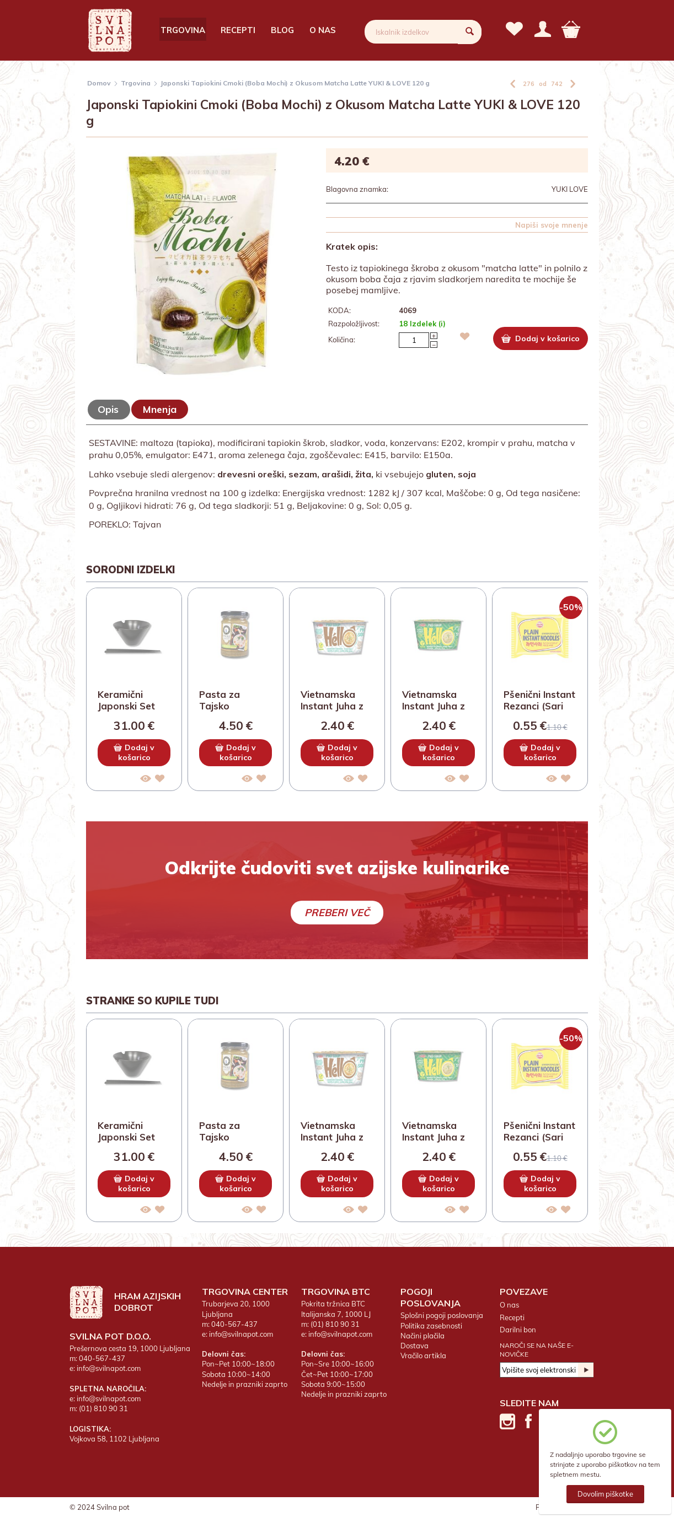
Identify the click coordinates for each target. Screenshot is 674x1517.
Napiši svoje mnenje (551, 224)
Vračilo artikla (423, 1355)
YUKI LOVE (570, 189)
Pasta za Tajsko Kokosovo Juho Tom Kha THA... (234, 700)
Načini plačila (422, 1335)
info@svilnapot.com (109, 1368)
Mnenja (159, 409)
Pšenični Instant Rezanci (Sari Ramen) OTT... (539, 700)
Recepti (238, 30)
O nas (322, 30)
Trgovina (183, 30)
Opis (108, 409)
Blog (282, 30)
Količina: (341, 339)
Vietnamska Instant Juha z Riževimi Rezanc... (332, 700)
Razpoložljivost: (353, 323)
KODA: (339, 310)
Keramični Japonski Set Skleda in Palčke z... (126, 700)
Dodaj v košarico (540, 338)
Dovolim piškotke (605, 1493)
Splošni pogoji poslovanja (441, 1315)
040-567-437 (102, 1358)
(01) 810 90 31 (103, 1408)
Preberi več (337, 912)
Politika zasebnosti (431, 1325)
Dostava (414, 1345)
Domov (99, 83)
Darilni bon (518, 1329)
